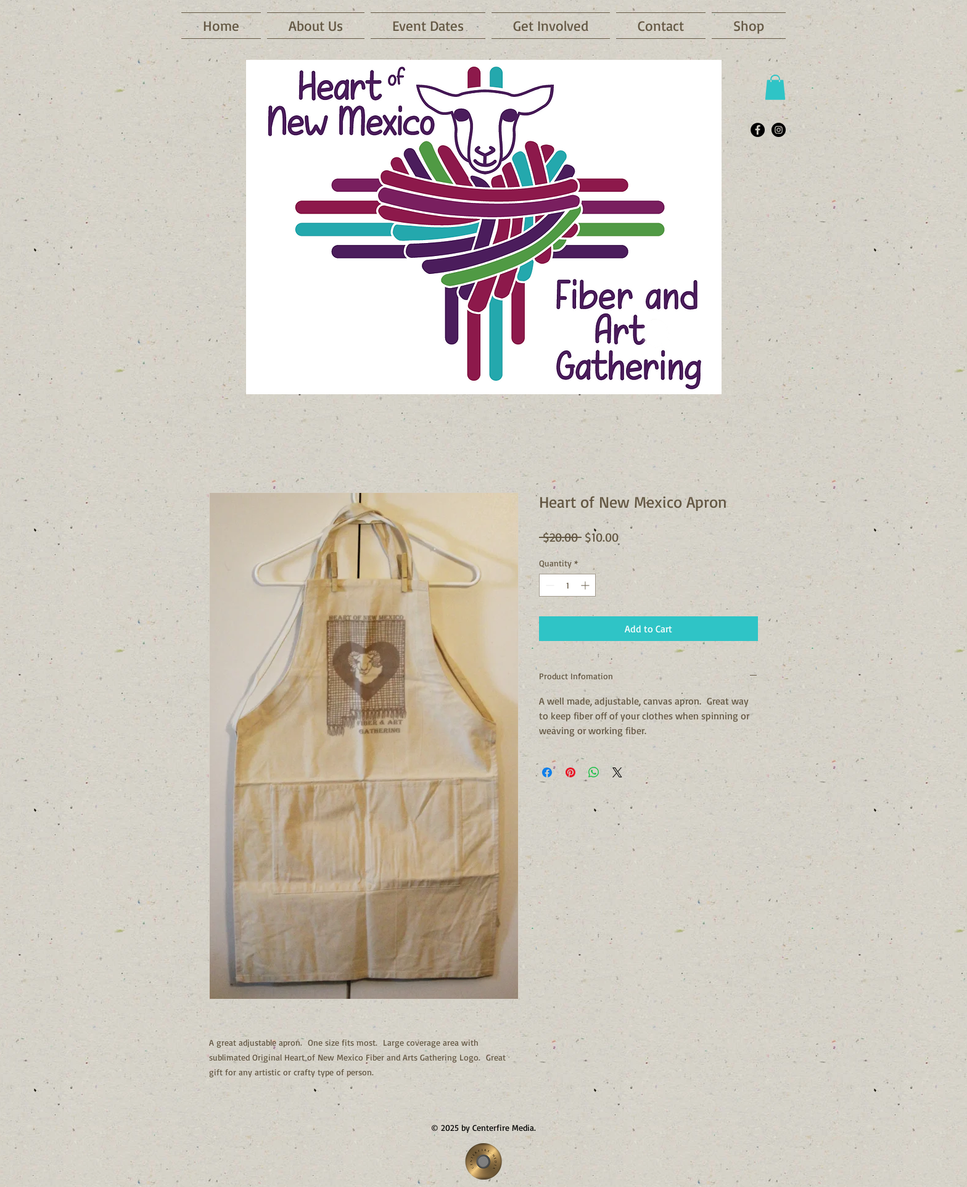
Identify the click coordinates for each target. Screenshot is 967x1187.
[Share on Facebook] (547, 772)
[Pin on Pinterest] (570, 772)
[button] (428, 25)
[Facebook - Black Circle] (758, 130)
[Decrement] (548, 585)
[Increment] (586, 585)
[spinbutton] (567, 585)
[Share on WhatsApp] (593, 772)
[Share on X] (617, 772)
